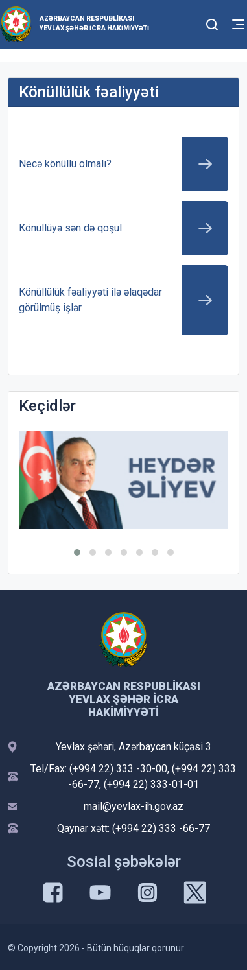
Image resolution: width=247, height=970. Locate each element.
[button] (77, 552)
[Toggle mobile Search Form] (212, 22)
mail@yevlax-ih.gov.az (133, 806)
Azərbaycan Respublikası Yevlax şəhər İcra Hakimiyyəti (94, 23)
